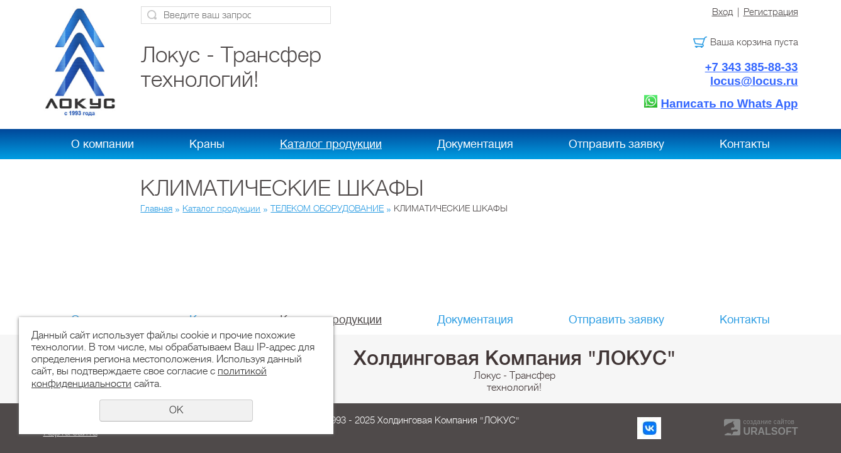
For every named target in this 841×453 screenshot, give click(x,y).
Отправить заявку (616, 144)
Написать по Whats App (729, 103)
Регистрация (771, 12)
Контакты (745, 144)
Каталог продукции (331, 144)
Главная (156, 208)
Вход (722, 12)
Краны (207, 144)
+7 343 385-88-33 (751, 67)
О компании (102, 144)
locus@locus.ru (754, 80)
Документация (475, 144)
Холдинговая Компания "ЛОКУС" (515, 358)
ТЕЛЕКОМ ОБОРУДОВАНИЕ (327, 208)
